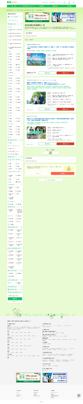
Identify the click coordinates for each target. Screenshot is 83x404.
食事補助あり (29, 87)
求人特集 (69, 6)
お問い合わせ (36, 392)
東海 (8, 341)
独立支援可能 (54, 50)
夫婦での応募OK (48, 50)
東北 (8, 331)
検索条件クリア (15, 301)
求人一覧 (14, 6)
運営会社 (52, 397)
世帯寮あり (29, 89)
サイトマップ (18, 394)
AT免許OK (61, 86)
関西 (8, 344)
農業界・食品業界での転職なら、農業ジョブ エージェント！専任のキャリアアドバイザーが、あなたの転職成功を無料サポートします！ (46, 83)
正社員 (28, 86)
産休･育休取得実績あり (30, 123)
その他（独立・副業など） (31, 50)
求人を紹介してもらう (27, 6)
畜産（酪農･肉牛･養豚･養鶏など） (49, 331)
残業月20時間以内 (35, 87)
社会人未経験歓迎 (38, 86)
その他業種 (44, 342)
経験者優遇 (54, 87)
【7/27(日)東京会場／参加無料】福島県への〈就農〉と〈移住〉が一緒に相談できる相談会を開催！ (50, 47)
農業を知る (55, 6)
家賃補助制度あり (66, 86)
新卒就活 (41, 6)
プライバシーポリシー (54, 392)
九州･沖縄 (9, 354)
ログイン (38, 173)
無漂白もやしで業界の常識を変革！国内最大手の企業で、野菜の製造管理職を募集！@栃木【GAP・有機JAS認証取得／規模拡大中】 (50, 119)
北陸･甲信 (9, 337)
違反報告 (35, 394)
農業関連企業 (45, 338)
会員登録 (63, 173)
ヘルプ (17, 392)
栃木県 (22, 10)
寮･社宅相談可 (34, 89)
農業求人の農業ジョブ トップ (11, 10)
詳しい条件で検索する (50, 180)
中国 (8, 347)
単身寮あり (69, 87)
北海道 (8, 325)
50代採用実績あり (49, 86)
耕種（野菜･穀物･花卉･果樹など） (29, 10)
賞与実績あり (42, 87)
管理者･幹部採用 (55, 86)
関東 (18, 10)
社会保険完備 (64, 87)
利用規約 (52, 394)
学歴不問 (43, 50)
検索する (15, 298)
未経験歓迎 (38, 50)
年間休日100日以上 (48, 87)
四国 (8, 351)
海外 (8, 357)
